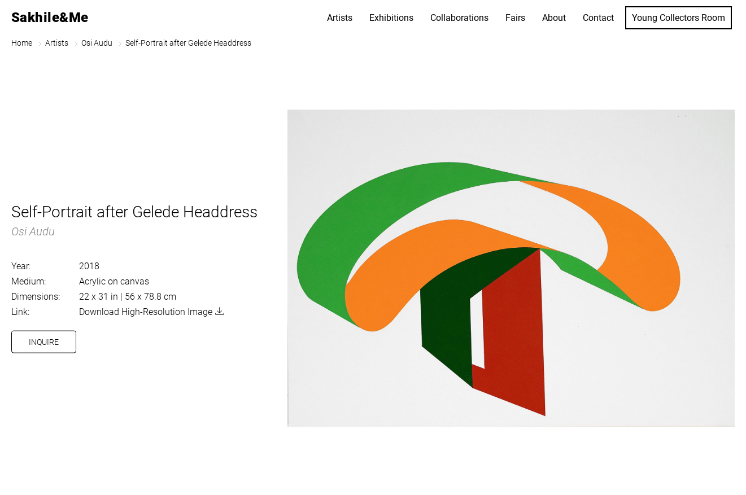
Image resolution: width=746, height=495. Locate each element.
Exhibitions (391, 17)
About (554, 17)
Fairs (515, 17)
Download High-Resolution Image (145, 311)
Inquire (44, 342)
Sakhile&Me (50, 17)
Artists (339, 17)
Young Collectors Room (678, 17)
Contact (598, 17)
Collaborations (459, 17)
